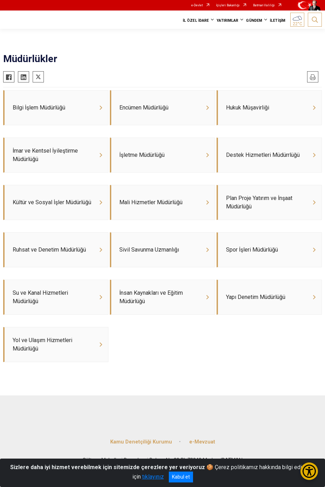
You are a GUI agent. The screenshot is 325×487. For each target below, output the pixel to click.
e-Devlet (197, 5)
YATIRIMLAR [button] (227, 20)
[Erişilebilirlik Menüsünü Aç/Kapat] (309, 471)
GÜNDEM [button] (254, 20)
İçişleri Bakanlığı (228, 5)
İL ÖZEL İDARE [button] (196, 20)
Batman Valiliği (264, 5)
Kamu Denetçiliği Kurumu (141, 442)
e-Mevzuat (202, 442)
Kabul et (181, 477)
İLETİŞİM (277, 20)
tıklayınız (153, 476)
